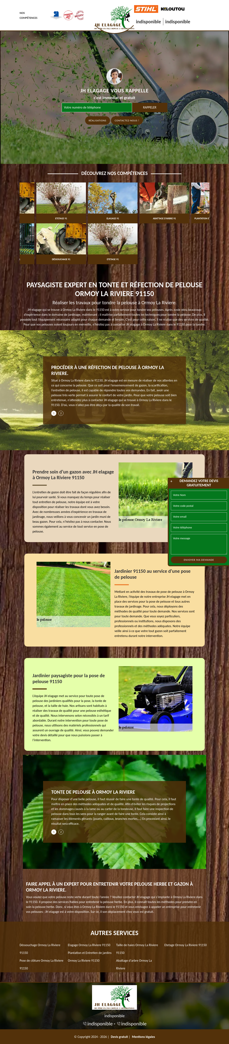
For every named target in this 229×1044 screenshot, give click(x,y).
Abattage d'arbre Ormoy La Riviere (134, 964)
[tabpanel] (114, 388)
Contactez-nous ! (127, 120)
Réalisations (98, 120)
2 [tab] (61, 413)
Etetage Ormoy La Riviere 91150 (186, 945)
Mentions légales (143, 1037)
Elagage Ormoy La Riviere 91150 (89, 945)
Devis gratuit (119, 1037)
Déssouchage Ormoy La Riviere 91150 (40, 949)
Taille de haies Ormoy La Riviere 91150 (137, 949)
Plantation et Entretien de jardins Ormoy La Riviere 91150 (90, 956)
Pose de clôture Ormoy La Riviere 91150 (41, 964)
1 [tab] (53, 413)
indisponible (148, 22)
